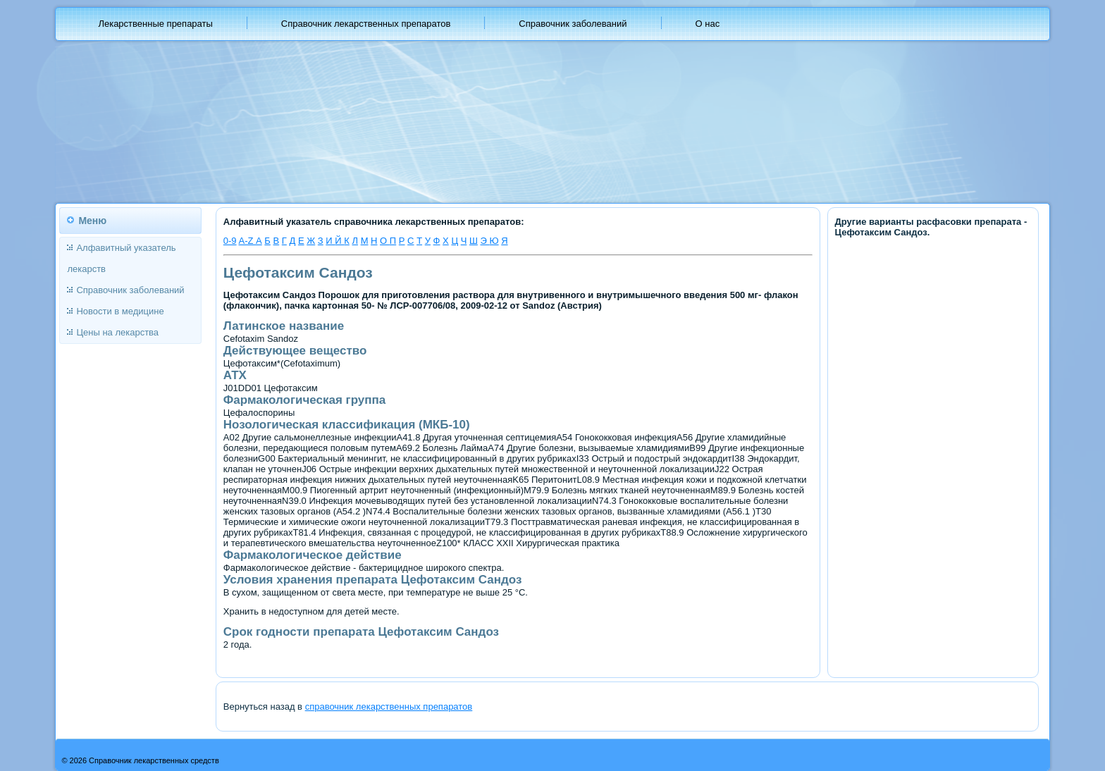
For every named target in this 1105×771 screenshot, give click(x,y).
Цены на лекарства (117, 332)
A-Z (247, 240)
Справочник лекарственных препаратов (366, 23)
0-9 (230, 240)
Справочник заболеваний (572, 23)
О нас (708, 23)
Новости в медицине (119, 311)
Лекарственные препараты (155, 23)
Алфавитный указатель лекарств (121, 258)
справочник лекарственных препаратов (389, 706)
